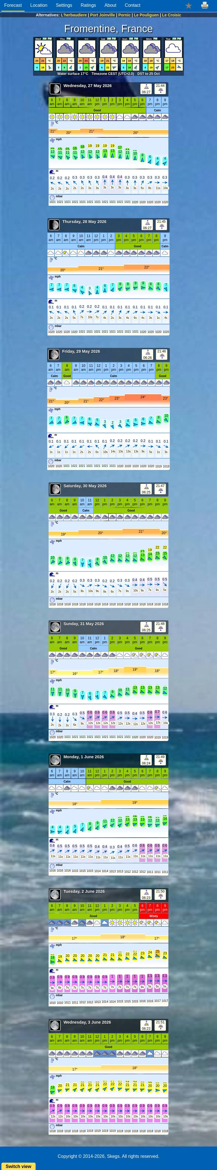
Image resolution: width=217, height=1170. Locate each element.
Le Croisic (171, 15)
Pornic (124, 15)
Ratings (88, 5)
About (110, 5)
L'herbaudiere (74, 15)
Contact (132, 5)
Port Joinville (102, 15)
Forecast (13, 5)
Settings (64, 5)
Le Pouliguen (146, 15)
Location (38, 5)
